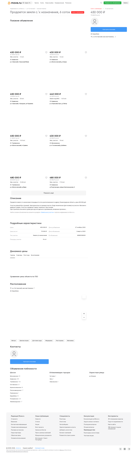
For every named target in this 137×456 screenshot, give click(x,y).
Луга (51, 377)
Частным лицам (89, 434)
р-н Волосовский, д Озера (58, 62)
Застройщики (64, 423)
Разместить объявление (112, 3)
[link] (17, 8)
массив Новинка (41, 8)
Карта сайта (112, 423)
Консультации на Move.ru (91, 418)
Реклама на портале (17, 429)
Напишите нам (39, 447)
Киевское (13, 377)
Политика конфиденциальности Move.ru (17, 450)
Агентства (63, 420)
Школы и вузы (24, 339)
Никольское (53, 380)
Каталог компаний (65, 431)
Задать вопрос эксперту (91, 420)
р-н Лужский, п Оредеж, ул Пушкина (21, 103)
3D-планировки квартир (115, 418)
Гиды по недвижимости (115, 420)
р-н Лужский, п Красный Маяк (19, 62)
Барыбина (15, 290)
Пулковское (14, 392)
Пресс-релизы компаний (43, 431)
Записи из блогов (40, 429)
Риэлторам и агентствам (91, 431)
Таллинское (14, 380)
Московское (14, 375)
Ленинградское (15, 400)
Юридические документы (43, 434)
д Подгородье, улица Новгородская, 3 (62, 187)
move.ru (18, 447)
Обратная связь (16, 434)
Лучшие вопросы (89, 426)
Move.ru (62, 449)
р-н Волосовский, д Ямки (18, 187)
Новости (38, 418)
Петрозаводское (15, 389)
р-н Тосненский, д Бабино (58, 145)
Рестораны (59, 339)
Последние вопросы (90, 423)
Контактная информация (19, 423)
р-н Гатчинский (31, 8)
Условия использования (18, 437)
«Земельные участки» (47, 211)
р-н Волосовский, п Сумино (19, 145)
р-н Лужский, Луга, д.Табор (58, 103)
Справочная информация (19, 426)
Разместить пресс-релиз (67, 434)
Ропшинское (14, 397)
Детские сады (37, 339)
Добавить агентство (66, 429)
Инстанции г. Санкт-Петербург (41, 437)
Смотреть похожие (29, 360)
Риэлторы (63, 418)
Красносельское (15, 386)
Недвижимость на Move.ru (17, 8)
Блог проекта (39, 426)
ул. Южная (92, 375)
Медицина (48, 339)
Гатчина (52, 375)
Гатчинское (14, 383)
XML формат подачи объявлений (114, 426)
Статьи (37, 420)
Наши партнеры (16, 431)
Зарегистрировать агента (68, 426)
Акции (37, 423)
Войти (126, 3)
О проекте (14, 418)
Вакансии (14, 420)
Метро (14, 339)
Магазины (70, 339)
